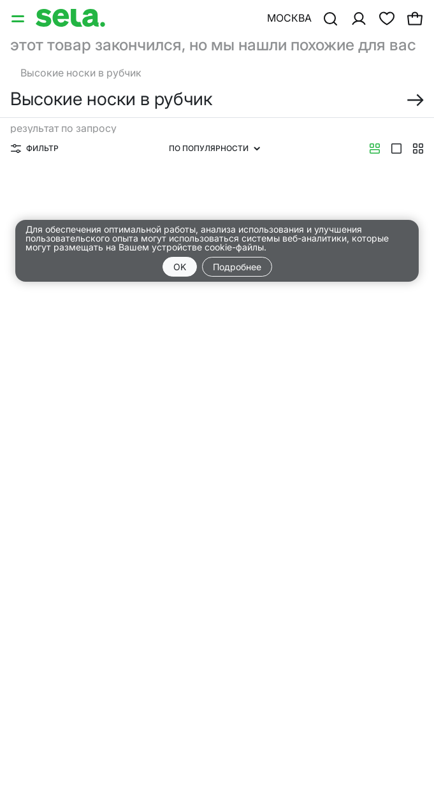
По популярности (214, 148)
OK (179, 266)
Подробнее (237, 266)
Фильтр (35, 148)
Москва (289, 17)
